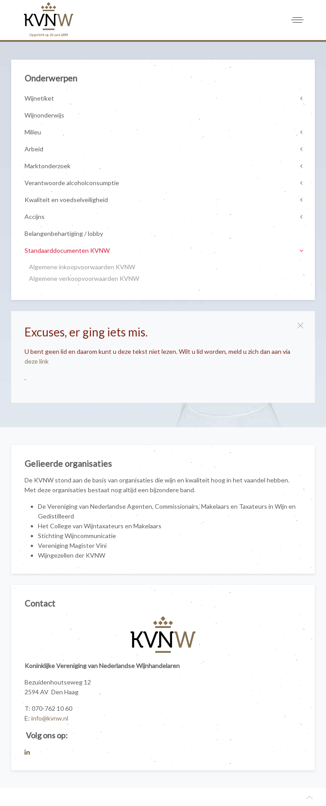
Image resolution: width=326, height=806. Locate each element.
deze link (37, 361)
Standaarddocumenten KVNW (67, 250)
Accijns (35, 216)
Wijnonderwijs (44, 115)
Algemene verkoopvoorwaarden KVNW (84, 278)
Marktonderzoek (47, 166)
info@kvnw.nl (49, 718)
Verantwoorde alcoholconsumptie (72, 182)
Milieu (33, 132)
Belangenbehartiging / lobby (64, 233)
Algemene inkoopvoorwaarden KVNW (82, 267)
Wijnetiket (39, 98)
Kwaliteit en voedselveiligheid (66, 199)
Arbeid (34, 149)
